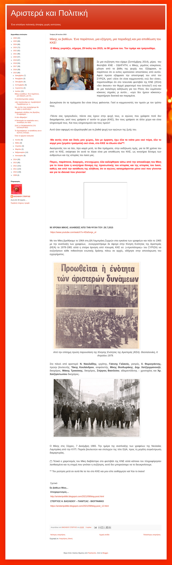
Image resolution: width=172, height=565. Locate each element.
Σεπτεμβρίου (20, 85)
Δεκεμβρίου (19, 75)
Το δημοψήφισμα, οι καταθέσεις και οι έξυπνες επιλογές (28, 132)
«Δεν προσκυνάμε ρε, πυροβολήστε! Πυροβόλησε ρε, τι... (28, 103)
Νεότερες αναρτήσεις (57, 535)
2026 (15, 38)
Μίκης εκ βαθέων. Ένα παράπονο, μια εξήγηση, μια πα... (27, 95)
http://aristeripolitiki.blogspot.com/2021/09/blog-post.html (77, 496)
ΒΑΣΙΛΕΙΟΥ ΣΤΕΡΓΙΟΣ (21, 196)
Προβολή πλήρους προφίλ (20, 203)
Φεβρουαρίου (20, 152)
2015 (15, 73)
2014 (15, 159)
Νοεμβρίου (19, 79)
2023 (15, 47)
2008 (15, 175)
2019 (15, 60)
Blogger (105, 553)
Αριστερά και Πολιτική (49, 12)
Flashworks (92, 553)
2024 (15, 44)
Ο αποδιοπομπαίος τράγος (24, 99)
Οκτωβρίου (19, 82)
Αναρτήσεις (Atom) (65, 539)
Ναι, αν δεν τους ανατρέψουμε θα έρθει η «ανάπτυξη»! (27, 108)
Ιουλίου (18, 91)
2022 (15, 51)
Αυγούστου (19, 88)
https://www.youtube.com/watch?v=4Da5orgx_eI (73, 232)
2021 (15, 54)
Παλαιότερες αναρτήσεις (152, 535)
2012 (15, 166)
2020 (15, 57)
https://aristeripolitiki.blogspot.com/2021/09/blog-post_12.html (79, 506)
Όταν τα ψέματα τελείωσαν (24, 136)
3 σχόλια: (89, 527)
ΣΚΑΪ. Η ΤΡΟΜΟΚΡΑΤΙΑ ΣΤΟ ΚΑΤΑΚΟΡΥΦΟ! (25, 127)
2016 (15, 70)
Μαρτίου (18, 149)
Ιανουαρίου (19, 156)
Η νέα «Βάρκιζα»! (21, 117)
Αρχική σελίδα (104, 535)
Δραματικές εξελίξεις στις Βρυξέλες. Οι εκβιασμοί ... (27, 113)
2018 (15, 63)
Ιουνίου (18, 140)
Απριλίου (18, 146)
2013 (15, 163)
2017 (15, 66)
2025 (15, 41)
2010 (15, 172)
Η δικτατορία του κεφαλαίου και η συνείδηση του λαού (26, 121)
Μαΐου (17, 143)
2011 (15, 169)
